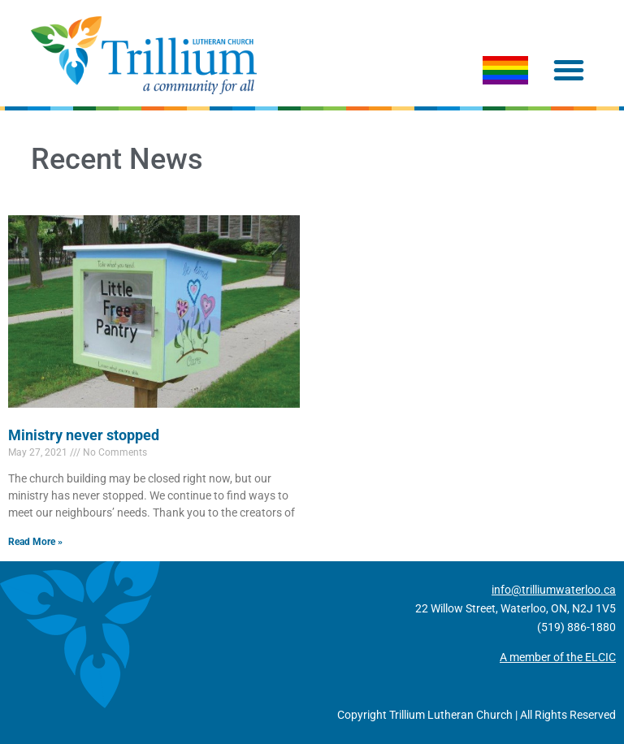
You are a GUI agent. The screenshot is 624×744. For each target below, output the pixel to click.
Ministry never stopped (83, 434)
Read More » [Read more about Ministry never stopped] (35, 541)
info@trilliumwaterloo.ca (554, 589)
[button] (568, 69)
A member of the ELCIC (558, 657)
